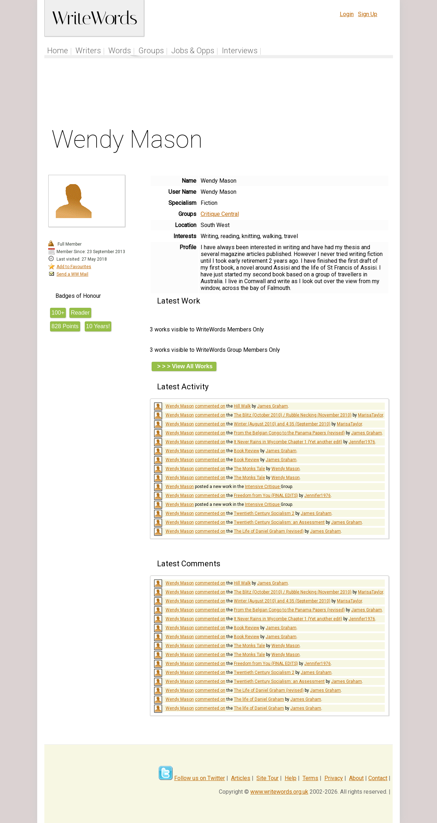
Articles (240, 778)
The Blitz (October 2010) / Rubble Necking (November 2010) (293, 415)
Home (57, 50)
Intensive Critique (263, 486)
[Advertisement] (219, 94)
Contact (377, 778)
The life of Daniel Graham (259, 699)
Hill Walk (242, 406)
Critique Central (220, 214)
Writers (88, 50)
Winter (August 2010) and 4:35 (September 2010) (282, 424)
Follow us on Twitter (199, 778)
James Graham (272, 406)
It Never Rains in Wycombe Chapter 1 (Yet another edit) (288, 441)
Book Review (246, 450)
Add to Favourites (74, 266)
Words (119, 50)
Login (347, 14)
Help (290, 778)
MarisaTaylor (370, 415)
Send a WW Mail (72, 274)
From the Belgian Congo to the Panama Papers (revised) (289, 432)
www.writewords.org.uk (279, 791)
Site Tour (267, 778)
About (356, 778)
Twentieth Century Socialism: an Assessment (279, 522)
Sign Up (367, 14)
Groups (151, 50)
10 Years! (98, 326)
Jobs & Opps (192, 50)
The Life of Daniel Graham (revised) (269, 531)
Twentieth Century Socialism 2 (264, 513)
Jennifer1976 (362, 441)
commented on (210, 406)
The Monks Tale (249, 468)
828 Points (65, 326)
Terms (310, 778)
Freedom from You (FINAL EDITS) (266, 495)
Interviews (239, 50)
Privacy (333, 778)
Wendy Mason (180, 406)
